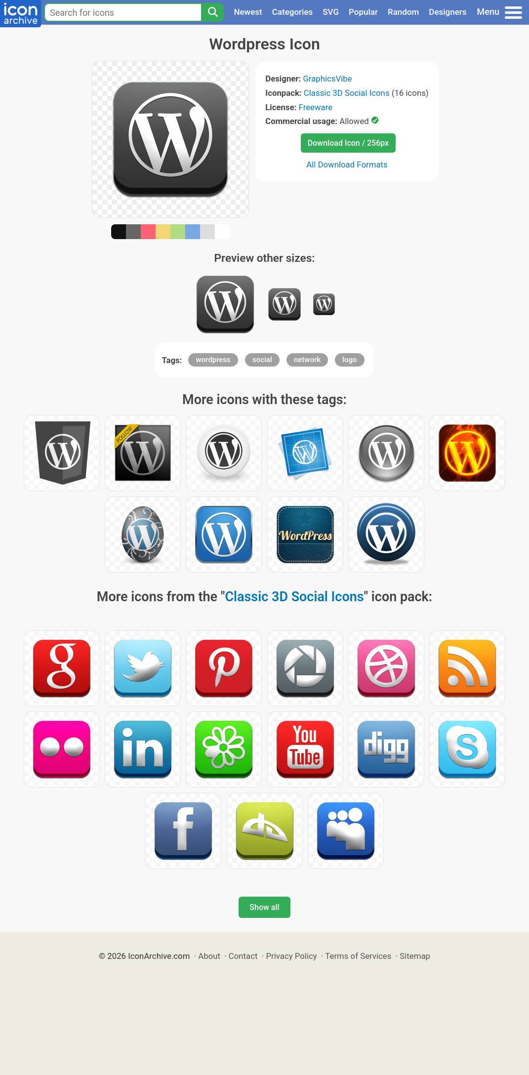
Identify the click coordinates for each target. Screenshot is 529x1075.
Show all (264, 907)
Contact (243, 956)
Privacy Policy (291, 956)
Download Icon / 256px (348, 143)
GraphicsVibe (327, 78)
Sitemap (415, 956)
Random (403, 12)
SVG (331, 12)
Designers (447, 12)
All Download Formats (347, 164)
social (262, 359)
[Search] (212, 12)
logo (349, 359)
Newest (248, 12)
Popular (363, 12)
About (209, 956)
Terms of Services (358, 956)
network (307, 359)
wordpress (213, 359)
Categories (292, 12)
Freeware (316, 107)
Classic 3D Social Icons (347, 93)
